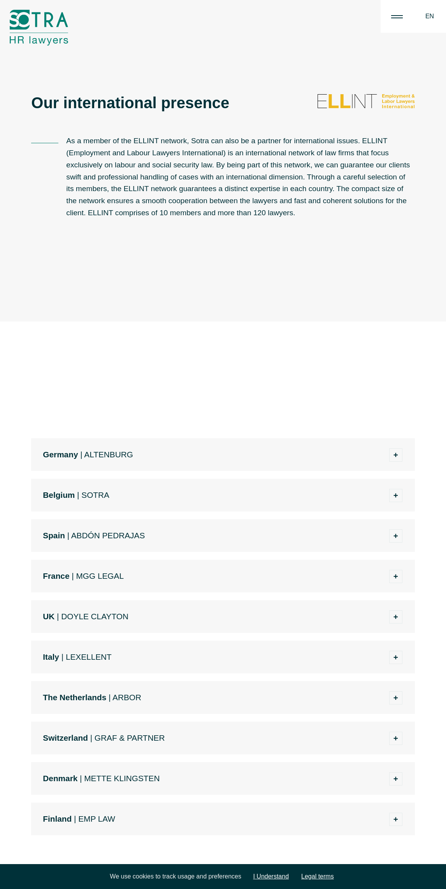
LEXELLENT (89, 656)
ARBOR (126, 697)
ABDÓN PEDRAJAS (108, 535)
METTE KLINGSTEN (122, 778)
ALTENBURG (108, 454)
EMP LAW (96, 818)
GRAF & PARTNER (130, 737)
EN (429, 16)
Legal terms (317, 876)
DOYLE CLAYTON (94, 616)
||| (397, 16)
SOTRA (95, 494)
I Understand (271, 876)
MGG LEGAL (100, 575)
